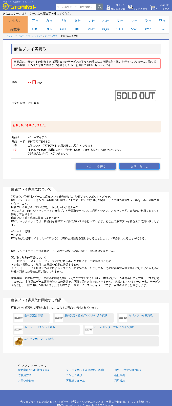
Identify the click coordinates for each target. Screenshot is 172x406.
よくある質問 (140, 9)
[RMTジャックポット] (19, 6)
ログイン (120, 5)
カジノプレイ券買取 (136, 318)
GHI (63, 29)
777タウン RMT (34, 36)
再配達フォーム (75, 380)
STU (119, 29)
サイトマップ (10, 36)
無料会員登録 (118, 9)
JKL (77, 29)
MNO (91, 29)
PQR (105, 29)
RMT (21, 36)
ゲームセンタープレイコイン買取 (110, 330)
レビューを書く (96, 166)
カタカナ (15, 20)
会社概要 (119, 375)
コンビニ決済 (74, 375)
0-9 (162, 29)
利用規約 (119, 380)
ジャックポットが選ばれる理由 (85, 369)
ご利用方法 (24, 375)
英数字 (15, 29)
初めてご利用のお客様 (127, 369)
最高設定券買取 (28, 318)
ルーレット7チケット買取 (34, 330)
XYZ (148, 29)
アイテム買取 (51, 36)
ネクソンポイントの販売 (34, 341)
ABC (34, 29)
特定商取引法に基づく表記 (34, 369)
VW (134, 29)
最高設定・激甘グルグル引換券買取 (81, 318)
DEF (49, 29)
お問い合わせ (139, 166)
